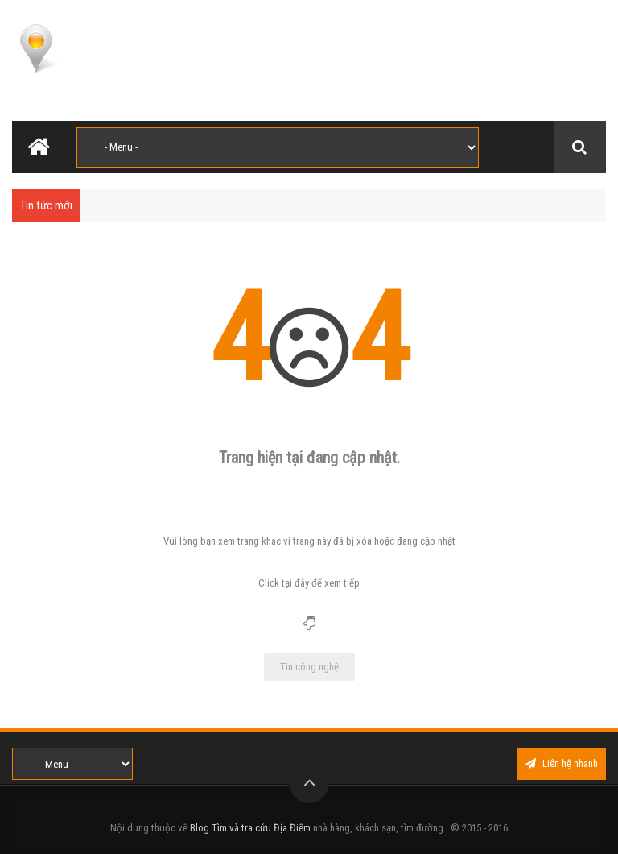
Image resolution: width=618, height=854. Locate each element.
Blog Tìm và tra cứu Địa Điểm (250, 828)
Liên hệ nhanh (561, 763)
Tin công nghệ (309, 667)
